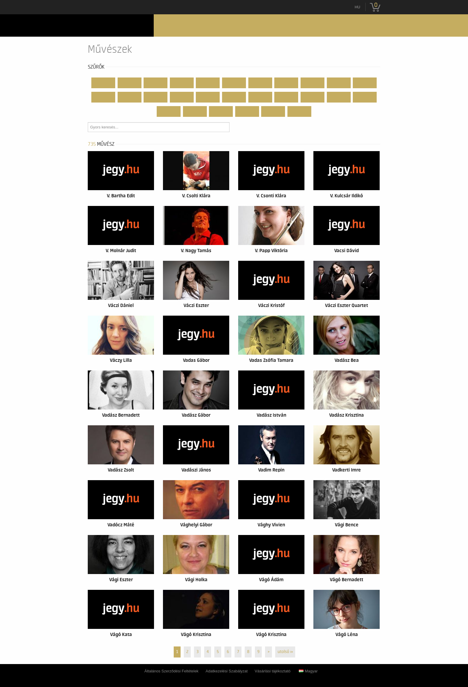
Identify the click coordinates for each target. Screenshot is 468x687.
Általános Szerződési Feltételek (171, 671)
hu (357, 7)
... (299, 111)
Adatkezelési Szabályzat (227, 671)
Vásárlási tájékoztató (272, 671)
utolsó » (285, 651)
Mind (103, 83)
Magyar (308, 671)
